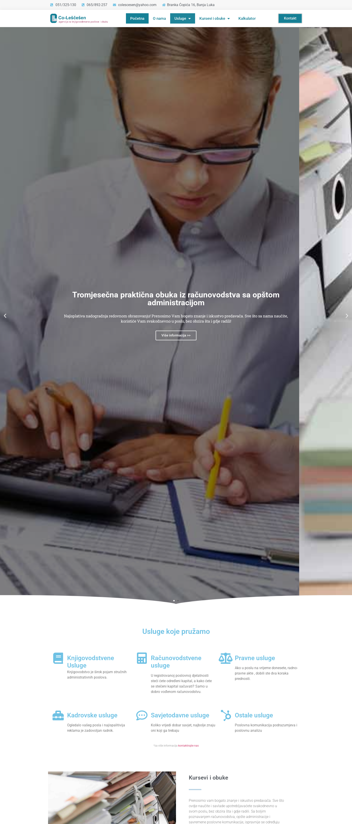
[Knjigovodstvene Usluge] (58, 658)
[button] (5, 315)
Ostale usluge (254, 715)
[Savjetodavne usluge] (141, 715)
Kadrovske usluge (92, 715)
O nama (159, 18)
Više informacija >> (176, 335)
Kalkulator (247, 18)
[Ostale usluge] (225, 715)
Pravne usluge (255, 658)
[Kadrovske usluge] (58, 715)
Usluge (182, 18)
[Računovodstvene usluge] (141, 658)
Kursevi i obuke (214, 18)
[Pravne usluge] (225, 658)
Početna (137, 18)
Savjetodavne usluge (180, 715)
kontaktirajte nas (188, 745)
